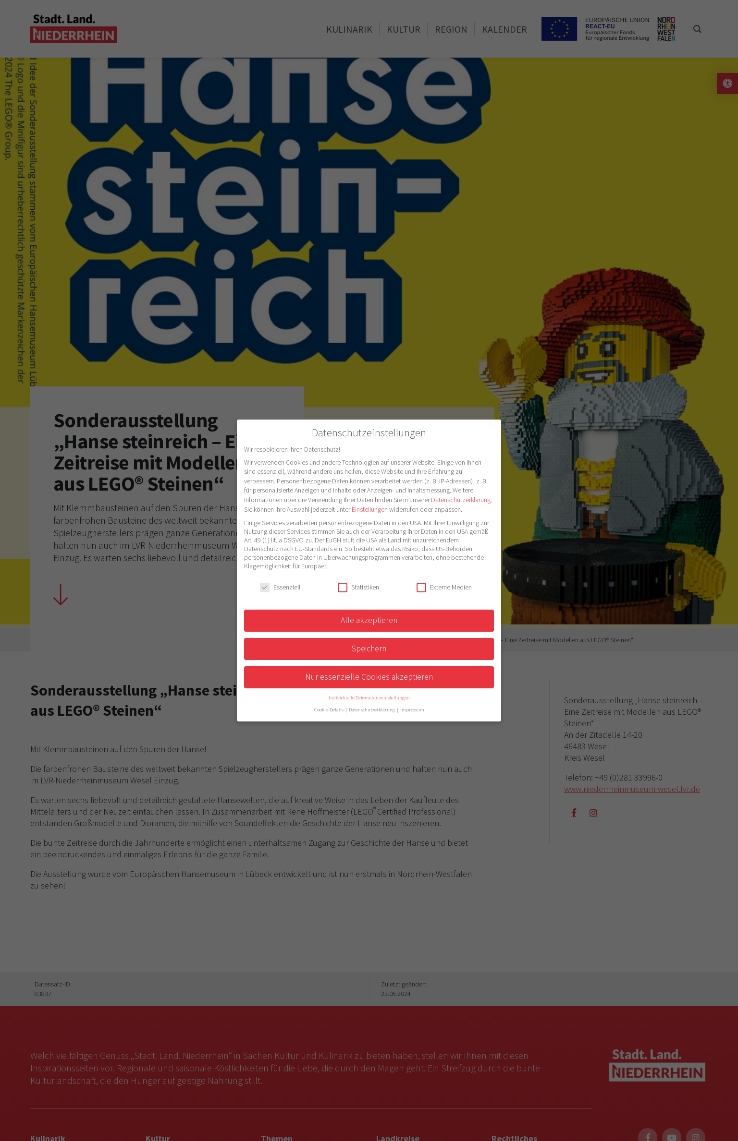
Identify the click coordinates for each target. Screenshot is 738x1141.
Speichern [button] (369, 648)
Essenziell (280, 587)
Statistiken (358, 587)
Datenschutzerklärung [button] (372, 710)
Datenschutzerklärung (461, 499)
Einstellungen (370, 509)
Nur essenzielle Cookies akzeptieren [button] (369, 677)
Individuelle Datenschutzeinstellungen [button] (369, 698)
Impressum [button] (412, 710)
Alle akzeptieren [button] (369, 620)
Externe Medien (444, 587)
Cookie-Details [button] (329, 710)
